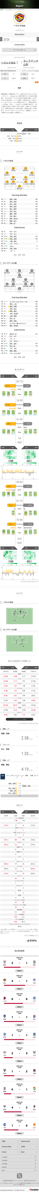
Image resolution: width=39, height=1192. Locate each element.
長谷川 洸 (13, 334)
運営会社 (26, 1180)
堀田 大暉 (13, 199)
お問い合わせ (32, 1180)
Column (4, 1152)
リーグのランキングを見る (19, 719)
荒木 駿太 (13, 216)
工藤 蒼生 (13, 241)
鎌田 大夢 (13, 214)
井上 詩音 (13, 204)
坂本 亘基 (13, 343)
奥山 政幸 (13, 209)
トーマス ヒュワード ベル (19, 301)
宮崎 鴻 (12, 223)
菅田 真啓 (13, 206)
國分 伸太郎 (14, 325)
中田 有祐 (13, 248)
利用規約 (6, 1180)
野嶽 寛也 (13, 311)
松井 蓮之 (13, 211)
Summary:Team (25, 1141)
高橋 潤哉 (13, 351)
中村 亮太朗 (14, 313)
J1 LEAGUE (4, 1157)
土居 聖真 (13, 316)
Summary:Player (6, 1146)
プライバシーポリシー (18, 1180)
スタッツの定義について (31, 935)
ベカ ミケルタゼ (15, 353)
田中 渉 (12, 318)
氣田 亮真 (13, 321)
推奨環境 (10, 1180)
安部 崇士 (13, 309)
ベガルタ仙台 (8, 62)
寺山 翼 (12, 346)
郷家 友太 (13, 221)
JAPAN (23, 1146)
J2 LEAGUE (4, 1160)
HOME (1, 9)
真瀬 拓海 (13, 201)
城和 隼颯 (13, 306)
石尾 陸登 (13, 236)
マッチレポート (19, 50)
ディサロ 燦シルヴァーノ (18, 323)
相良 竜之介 (14, 218)
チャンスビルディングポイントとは (28, 723)
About (22, 1152)
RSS (37, 82)
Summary (4, 1167)
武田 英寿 (13, 239)
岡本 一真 (13, 304)
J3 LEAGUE (4, 1163)
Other (3, 1170)
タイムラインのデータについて (29, 581)
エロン (12, 246)
